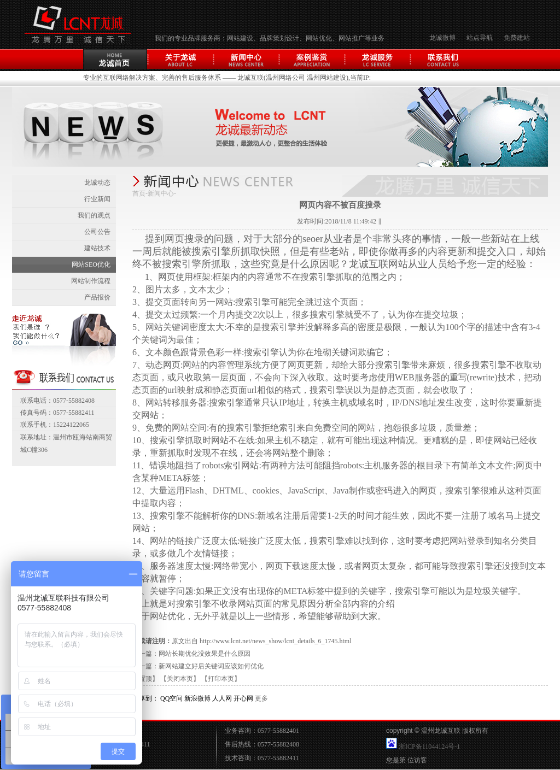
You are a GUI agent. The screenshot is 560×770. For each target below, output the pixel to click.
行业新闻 (97, 199)
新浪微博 (197, 698)
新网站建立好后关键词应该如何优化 (211, 666)
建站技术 (97, 248)
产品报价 (97, 297)
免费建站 (517, 38)
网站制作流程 (90, 281)
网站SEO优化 (91, 264)
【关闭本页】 (180, 679)
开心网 (243, 698)
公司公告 (97, 232)
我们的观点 (94, 215)
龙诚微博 (442, 38)
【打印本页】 (221, 679)
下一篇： (145, 666)
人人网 (222, 698)
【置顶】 (145, 679)
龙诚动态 (97, 182)
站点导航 (479, 38)
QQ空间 (171, 698)
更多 (261, 698)
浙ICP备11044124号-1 (429, 746)
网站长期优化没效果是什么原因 (204, 653)
